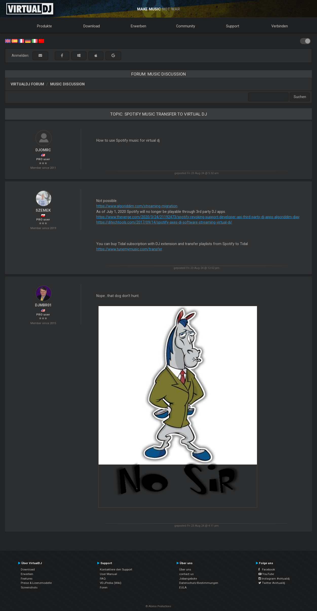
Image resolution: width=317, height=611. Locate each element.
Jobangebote (188, 578)
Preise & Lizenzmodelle (36, 583)
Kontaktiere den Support (116, 569)
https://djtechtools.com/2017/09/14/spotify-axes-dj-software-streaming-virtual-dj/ (164, 222)
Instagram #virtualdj (274, 578)
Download (91, 26)
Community (185, 26)
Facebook (266, 569)
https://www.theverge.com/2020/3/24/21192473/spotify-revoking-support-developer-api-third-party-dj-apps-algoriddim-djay (198, 217)
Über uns (185, 569)
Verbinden (279, 26)
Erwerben (138, 26)
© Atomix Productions (158, 606)
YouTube (266, 574)
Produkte (44, 26)
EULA (183, 587)
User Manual (108, 574)
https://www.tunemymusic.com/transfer (129, 249)
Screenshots (29, 587)
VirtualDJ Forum (27, 84)
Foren (103, 587)
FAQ (103, 578)
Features (26, 578)
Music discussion (67, 84)
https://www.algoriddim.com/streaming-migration (136, 206)
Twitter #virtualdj (271, 583)
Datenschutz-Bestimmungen (198, 583)
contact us (186, 574)
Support (232, 26)
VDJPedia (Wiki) (110, 583)
